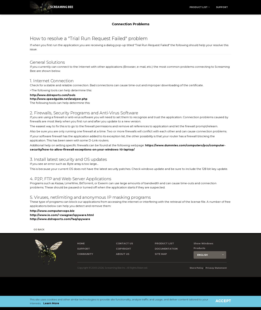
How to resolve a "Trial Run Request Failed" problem (89, 38)
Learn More (51, 303)
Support (222, 7)
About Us (122, 254)
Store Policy (196, 268)
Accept (223, 301)
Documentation (166, 248)
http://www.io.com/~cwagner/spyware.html (62, 215)
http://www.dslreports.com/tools (52, 95)
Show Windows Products (203, 246)
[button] (210, 255)
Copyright (123, 248)
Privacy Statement (216, 268)
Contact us (124, 243)
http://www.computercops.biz (52, 211)
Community (85, 254)
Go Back (39, 229)
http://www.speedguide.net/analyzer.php (58, 99)
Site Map (161, 254)
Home (81, 243)
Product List (199, 7)
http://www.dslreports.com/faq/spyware (60, 219)
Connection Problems (130, 24)
